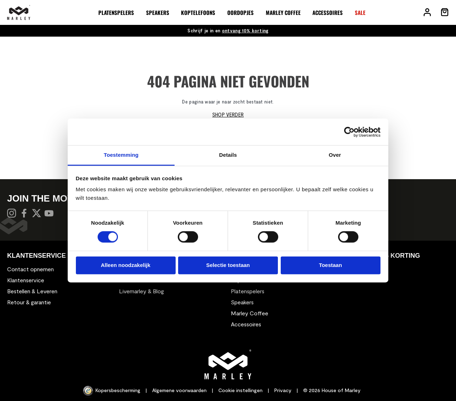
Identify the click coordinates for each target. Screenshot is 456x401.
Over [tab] (335, 155)
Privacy (282, 390)
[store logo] (18, 12)
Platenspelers (247, 291)
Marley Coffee (249, 313)
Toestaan (330, 265)
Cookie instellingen (240, 390)
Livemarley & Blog (141, 291)
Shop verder (228, 114)
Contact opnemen (30, 269)
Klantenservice (25, 280)
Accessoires (246, 324)
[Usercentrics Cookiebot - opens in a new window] (349, 132)
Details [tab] (228, 155)
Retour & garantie (29, 302)
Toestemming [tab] (121, 155)
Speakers (242, 302)
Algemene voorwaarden (179, 390)
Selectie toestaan (228, 265)
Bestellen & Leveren (32, 291)
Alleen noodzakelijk (125, 265)
